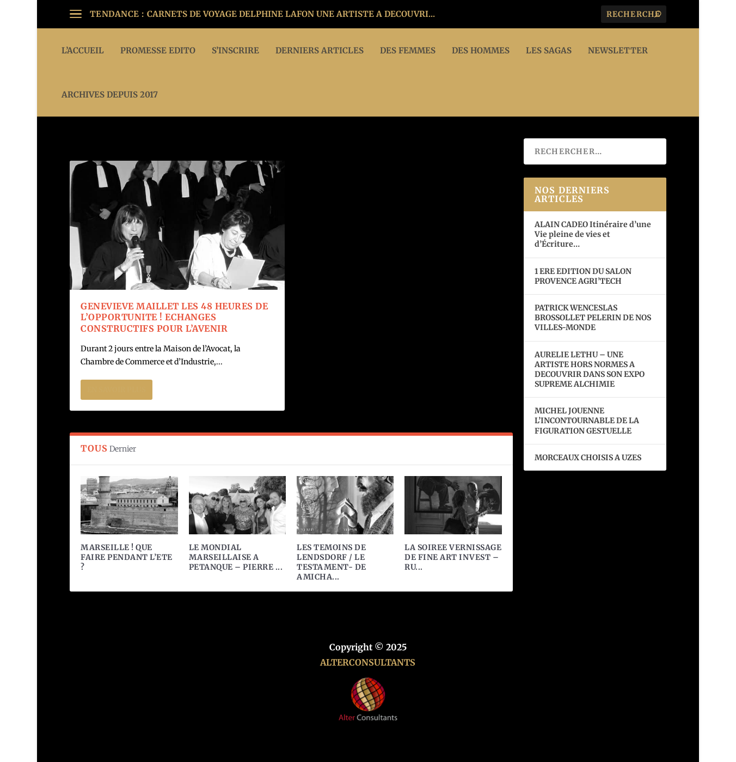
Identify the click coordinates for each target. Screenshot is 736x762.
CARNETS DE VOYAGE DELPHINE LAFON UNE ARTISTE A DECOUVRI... (291, 14)
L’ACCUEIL (83, 50)
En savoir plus (116, 389)
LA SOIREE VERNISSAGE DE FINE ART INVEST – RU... (452, 557)
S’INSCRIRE (235, 50)
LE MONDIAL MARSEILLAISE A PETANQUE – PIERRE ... (236, 557)
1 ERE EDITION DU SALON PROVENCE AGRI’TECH (583, 276)
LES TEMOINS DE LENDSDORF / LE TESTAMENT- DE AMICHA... (331, 562)
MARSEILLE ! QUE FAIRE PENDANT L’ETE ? (127, 557)
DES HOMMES (481, 50)
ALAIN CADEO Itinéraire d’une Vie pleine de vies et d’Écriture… (593, 234)
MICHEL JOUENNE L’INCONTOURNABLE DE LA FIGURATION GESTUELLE (587, 420)
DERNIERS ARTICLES (319, 50)
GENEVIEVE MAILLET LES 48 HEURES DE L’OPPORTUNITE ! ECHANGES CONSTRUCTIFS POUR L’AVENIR (174, 317)
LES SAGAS (549, 50)
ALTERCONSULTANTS (367, 662)
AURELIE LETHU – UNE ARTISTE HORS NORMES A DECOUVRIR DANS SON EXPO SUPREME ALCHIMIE (590, 369)
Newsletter (618, 50)
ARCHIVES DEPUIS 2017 (110, 94)
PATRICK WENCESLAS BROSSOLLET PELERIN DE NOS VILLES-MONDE (593, 317)
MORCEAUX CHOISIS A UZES (588, 457)
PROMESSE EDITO (157, 50)
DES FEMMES (408, 50)
